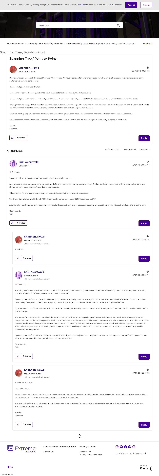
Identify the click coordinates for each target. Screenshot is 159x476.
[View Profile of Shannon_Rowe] (29, 67)
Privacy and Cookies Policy (91, 455)
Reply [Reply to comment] (144, 223)
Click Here (81, 5)
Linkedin (125, 446)
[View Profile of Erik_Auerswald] (29, 161)
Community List (34, 43)
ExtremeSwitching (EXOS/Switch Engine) (84, 43)
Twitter (121, 446)
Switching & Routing (53, 43)
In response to (37, 244)
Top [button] (11, 467)
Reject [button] (146, 5)
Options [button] (147, 43)
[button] (131, 5)
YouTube (129, 446)
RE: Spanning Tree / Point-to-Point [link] (121, 43)
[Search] (79, 25)
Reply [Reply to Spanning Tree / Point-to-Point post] (144, 138)
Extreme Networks (15, 43)
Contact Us (48, 452)
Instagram (133, 446)
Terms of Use (85, 452)
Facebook (117, 446)
